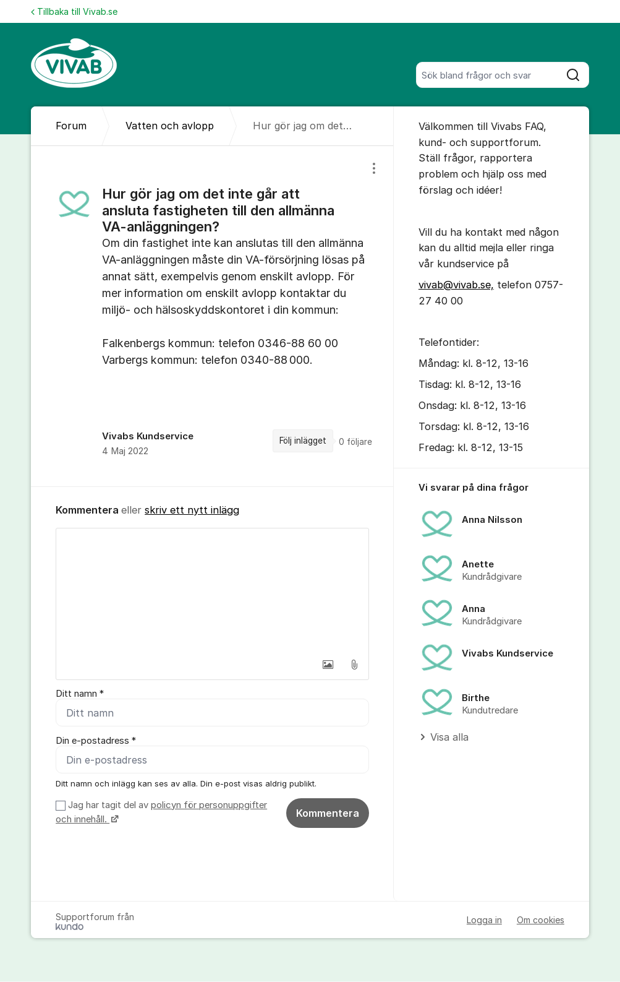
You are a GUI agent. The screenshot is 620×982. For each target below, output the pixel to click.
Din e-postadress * (96, 740)
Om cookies (540, 920)
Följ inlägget (302, 441)
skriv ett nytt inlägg (192, 510)
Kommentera (327, 813)
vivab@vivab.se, (456, 284)
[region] (212, 316)
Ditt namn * (80, 693)
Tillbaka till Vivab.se (74, 11)
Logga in (484, 920)
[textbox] (212, 590)
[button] (328, 664)
